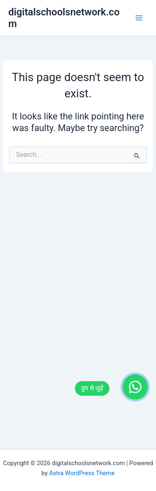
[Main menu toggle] (139, 18)
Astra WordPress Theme (81, 473)
